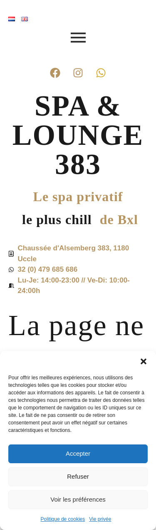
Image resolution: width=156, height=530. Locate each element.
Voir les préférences (78, 499)
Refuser (78, 476)
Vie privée (100, 519)
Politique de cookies (63, 519)
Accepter (78, 453)
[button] (143, 361)
